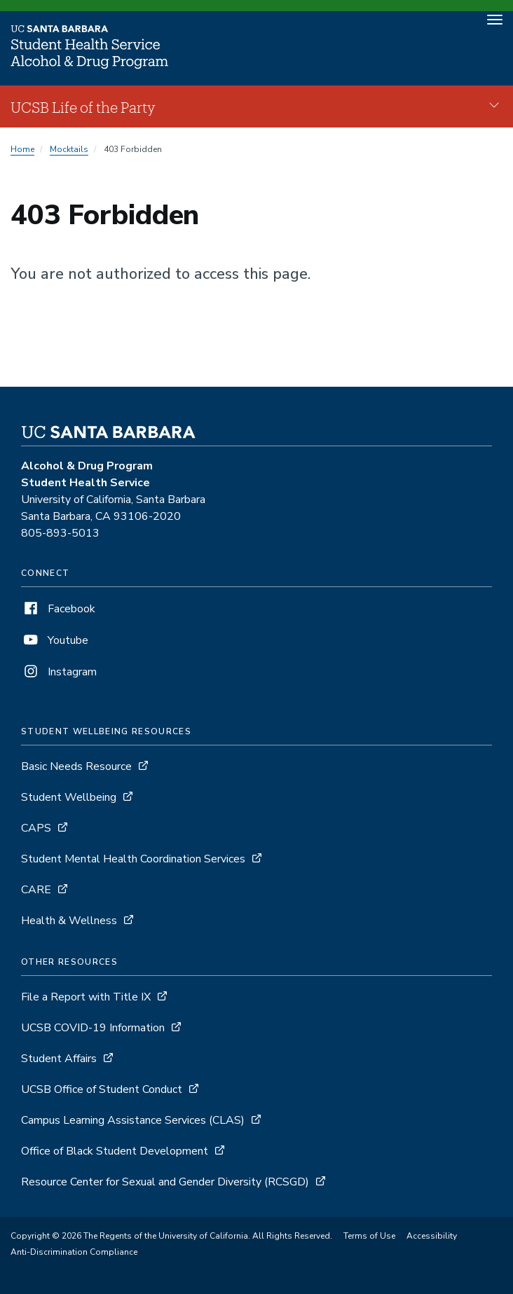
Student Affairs (59, 1058)
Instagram (59, 672)
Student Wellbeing (68, 797)
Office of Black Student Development (114, 1151)
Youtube (54, 640)
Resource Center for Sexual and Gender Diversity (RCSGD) (165, 1182)
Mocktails (69, 149)
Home (22, 149)
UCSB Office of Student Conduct (101, 1089)
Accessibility (431, 1235)
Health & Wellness (69, 920)
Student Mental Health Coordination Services (133, 859)
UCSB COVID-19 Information (93, 1027)
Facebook (58, 609)
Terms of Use (369, 1235)
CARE (36, 889)
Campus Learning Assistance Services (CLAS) (133, 1120)
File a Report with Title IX (86, 997)
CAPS (36, 828)
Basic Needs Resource (76, 766)
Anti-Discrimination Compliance (74, 1252)
